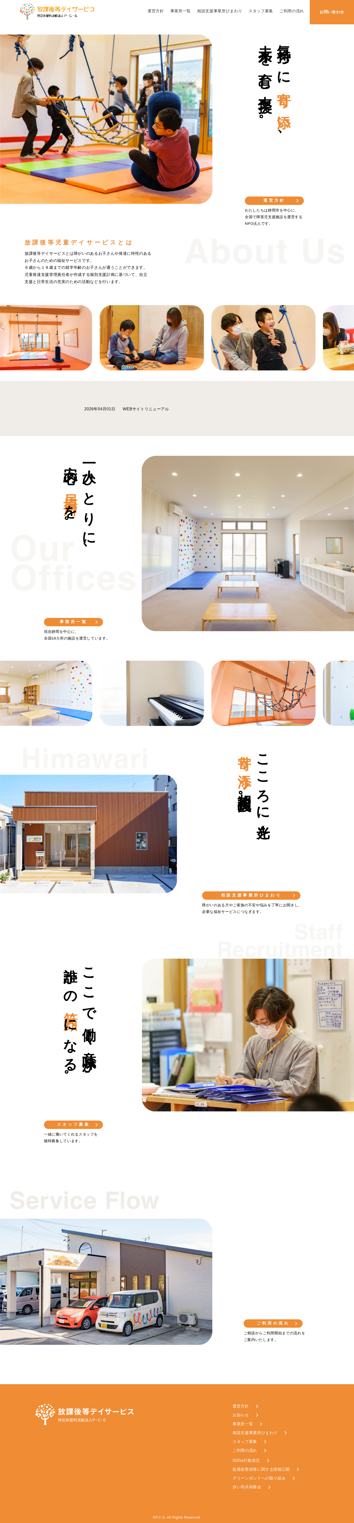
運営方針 (156, 11)
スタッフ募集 (261, 11)
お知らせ (241, 1415)
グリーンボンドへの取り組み (259, 1478)
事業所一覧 (180, 11)
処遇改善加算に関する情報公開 (261, 1469)
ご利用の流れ (292, 11)
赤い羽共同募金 (247, 1487)
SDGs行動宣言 (246, 1460)
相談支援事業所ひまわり (219, 11)
